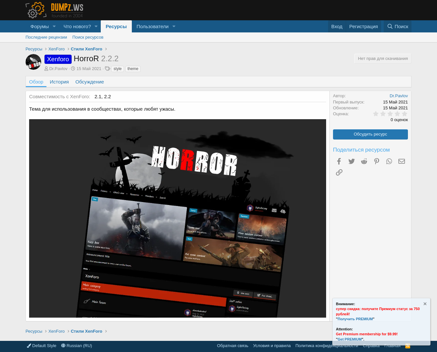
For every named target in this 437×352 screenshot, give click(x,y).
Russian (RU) (76, 345)
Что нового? (77, 26)
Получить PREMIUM (355, 319)
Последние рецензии (46, 37)
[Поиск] (397, 26)
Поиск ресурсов (87, 37)
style (118, 68)
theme (133, 68)
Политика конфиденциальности (326, 345)
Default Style (41, 345)
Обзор (36, 81)
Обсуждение (90, 81)
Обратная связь (232, 345)
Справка (371, 345)
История (59, 81)
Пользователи (153, 26)
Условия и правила (272, 345)
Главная (392, 345)
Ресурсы (116, 26)
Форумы (39, 26)
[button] (54, 26)
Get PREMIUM (349, 339)
